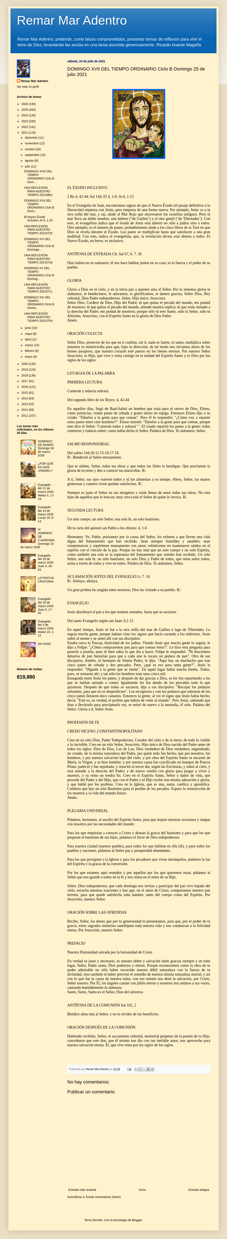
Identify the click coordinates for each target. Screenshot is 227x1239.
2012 (25, 409)
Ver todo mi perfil (28, 86)
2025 (25, 109)
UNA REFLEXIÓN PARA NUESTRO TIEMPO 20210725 (38, 230)
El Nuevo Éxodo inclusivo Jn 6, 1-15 (38, 218)
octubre (30, 149)
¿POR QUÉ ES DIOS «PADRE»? (45, 467)
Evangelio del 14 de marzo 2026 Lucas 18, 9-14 (46, 514)
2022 (25, 127)
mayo (29, 333)
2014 (25, 398)
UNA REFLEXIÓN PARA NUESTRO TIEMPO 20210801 (38, 191)
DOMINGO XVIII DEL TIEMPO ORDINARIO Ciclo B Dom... (39, 176)
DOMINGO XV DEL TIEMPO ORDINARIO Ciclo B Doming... (39, 273)
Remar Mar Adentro (72, 20)
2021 (25, 132)
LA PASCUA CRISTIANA (46, 579)
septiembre (32, 155)
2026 (25, 104)
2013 (25, 404)
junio (28, 328)
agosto (29, 160)
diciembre (31, 137)
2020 (25, 364)
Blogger (137, 1220)
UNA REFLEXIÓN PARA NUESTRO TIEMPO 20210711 (38, 288)
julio (28, 166)
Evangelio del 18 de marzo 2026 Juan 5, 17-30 (45, 606)
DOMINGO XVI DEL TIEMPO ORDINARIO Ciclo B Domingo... (39, 244)
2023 (25, 121)
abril (28, 339)
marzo (29, 345)
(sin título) (44, 643)
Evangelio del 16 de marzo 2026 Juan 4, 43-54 (45, 562)
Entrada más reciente (82, 1189)
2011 (25, 415)
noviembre (32, 143)
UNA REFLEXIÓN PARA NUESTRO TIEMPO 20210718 (38, 259)
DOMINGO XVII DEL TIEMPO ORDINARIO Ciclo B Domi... (39, 206)
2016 (25, 386)
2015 (25, 392)
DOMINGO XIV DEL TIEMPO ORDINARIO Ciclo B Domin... (39, 303)
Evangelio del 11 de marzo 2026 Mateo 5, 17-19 (46, 492)
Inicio (142, 1189)
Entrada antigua (198, 1189)
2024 (25, 115)
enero (29, 356)
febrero (30, 350)
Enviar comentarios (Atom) (103, 1197)
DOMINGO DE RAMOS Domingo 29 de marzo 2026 (46, 448)
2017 (25, 381)
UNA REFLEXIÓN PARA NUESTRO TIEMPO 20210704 (38, 317)
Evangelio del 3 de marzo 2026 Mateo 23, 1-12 (46, 628)
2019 (25, 369)
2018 (25, 375)
